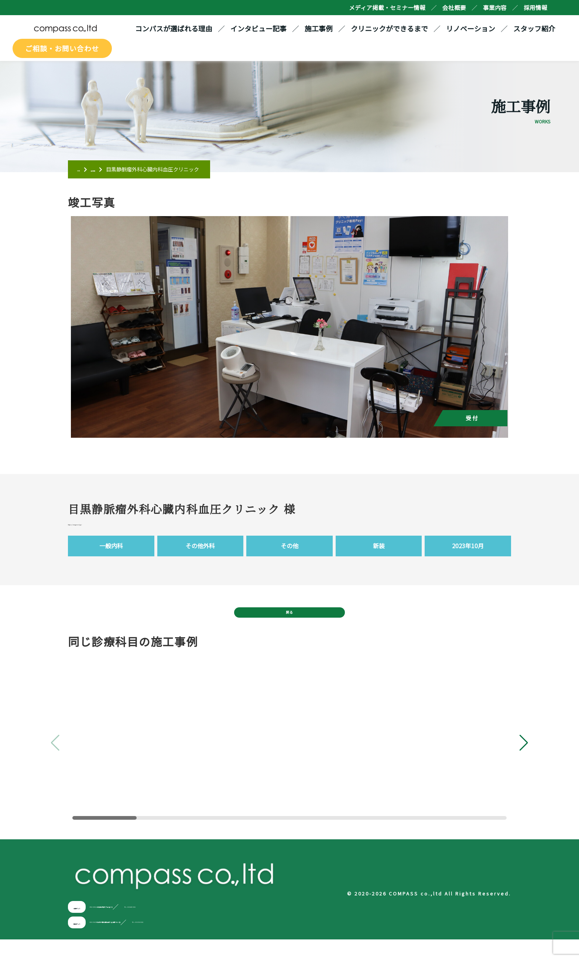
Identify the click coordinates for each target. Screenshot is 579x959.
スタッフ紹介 (538, 30)
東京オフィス (91, 942)
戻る (289, 627)
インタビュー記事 (262, 30)
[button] (524, 763)
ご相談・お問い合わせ (58, 51)
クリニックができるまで (393, 30)
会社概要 (454, 7)
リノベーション (474, 30)
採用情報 (535, 7)
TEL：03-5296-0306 (315, 942)
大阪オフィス (91, 926)
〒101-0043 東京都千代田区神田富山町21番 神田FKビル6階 (197, 942)
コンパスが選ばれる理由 (177, 30)
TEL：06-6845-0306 (274, 926)
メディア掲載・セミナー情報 (387, 7)
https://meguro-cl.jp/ (105, 531)
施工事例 (322, 30)
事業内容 (495, 7)
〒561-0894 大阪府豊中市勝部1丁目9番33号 (176, 926)
